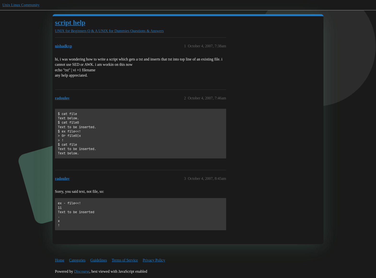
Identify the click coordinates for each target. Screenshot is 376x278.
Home (59, 260)
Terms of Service (125, 260)
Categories (77, 260)
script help (70, 22)
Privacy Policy (154, 260)
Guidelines (98, 260)
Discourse (81, 271)
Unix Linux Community (21, 5)
